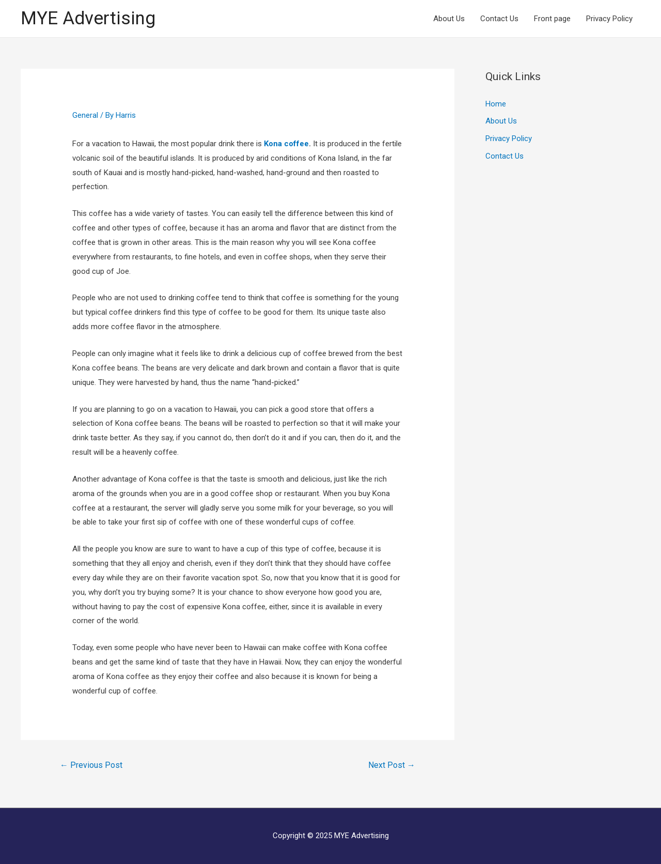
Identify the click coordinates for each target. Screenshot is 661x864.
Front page (552, 18)
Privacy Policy (609, 18)
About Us (449, 18)
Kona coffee (286, 143)
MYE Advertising (88, 18)
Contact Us (499, 18)
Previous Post (91, 765)
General (85, 115)
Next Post (391, 765)
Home (495, 104)
